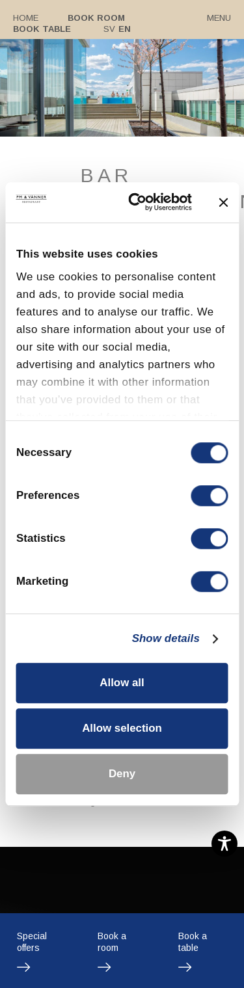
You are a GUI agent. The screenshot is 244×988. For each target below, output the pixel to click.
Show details (166, 638)
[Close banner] (223, 202)
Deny (122, 774)
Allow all (122, 682)
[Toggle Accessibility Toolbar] (224, 843)
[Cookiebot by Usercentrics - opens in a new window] (141, 202)
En (124, 29)
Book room (95, 18)
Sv (109, 29)
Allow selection (122, 728)
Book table (42, 29)
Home (25, 18)
